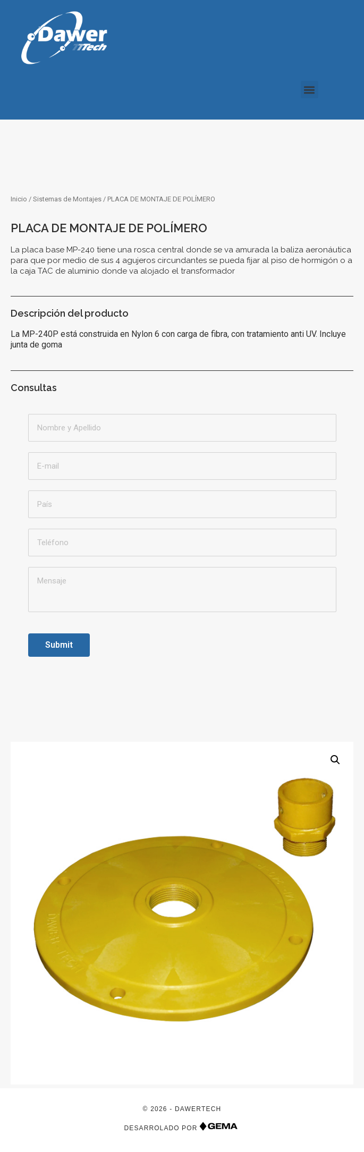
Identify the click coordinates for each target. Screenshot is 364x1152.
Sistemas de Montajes (67, 199)
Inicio (19, 199)
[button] (309, 89)
